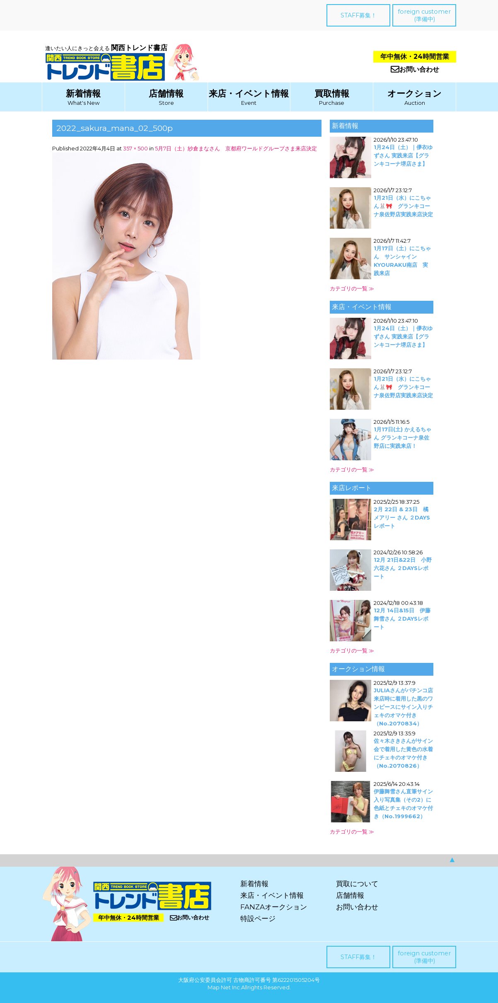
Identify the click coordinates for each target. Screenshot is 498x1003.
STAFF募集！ (359, 15)
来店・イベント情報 (249, 93)
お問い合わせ (415, 69)
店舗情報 (166, 93)
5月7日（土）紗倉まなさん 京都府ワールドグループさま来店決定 (236, 148)
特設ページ (258, 918)
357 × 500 (135, 148)
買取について (357, 884)
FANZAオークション (273, 907)
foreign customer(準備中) (424, 15)
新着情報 (83, 93)
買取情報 (331, 93)
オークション (414, 93)
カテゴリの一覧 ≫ (352, 288)
